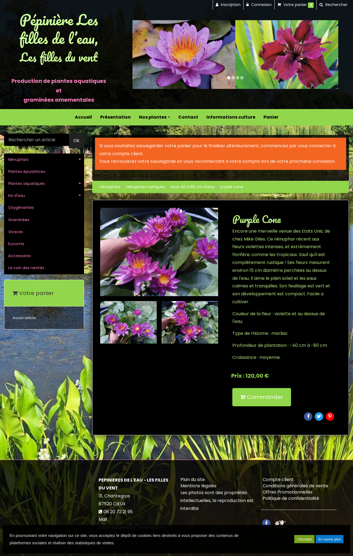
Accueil (83, 117)
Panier (270, 117)
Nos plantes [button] (154, 117)
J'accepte (304, 539)
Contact (188, 117)
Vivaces (15, 232)
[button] (142, 54)
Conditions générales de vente (295, 486)
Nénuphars (18, 159)
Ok (76, 140)
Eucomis (16, 244)
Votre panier (33, 293)
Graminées (18, 220)
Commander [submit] (261, 397)
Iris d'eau (16, 195)
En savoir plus (329, 539)
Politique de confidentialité (291, 498)
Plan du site (192, 479)
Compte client (278, 479)
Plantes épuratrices (26, 171)
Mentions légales (198, 486)
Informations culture (230, 117)
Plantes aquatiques (26, 183)
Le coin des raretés (26, 268)
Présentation (115, 117)
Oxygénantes (21, 207)
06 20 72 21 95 (118, 512)
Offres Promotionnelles (288, 492)
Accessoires (19, 256)
